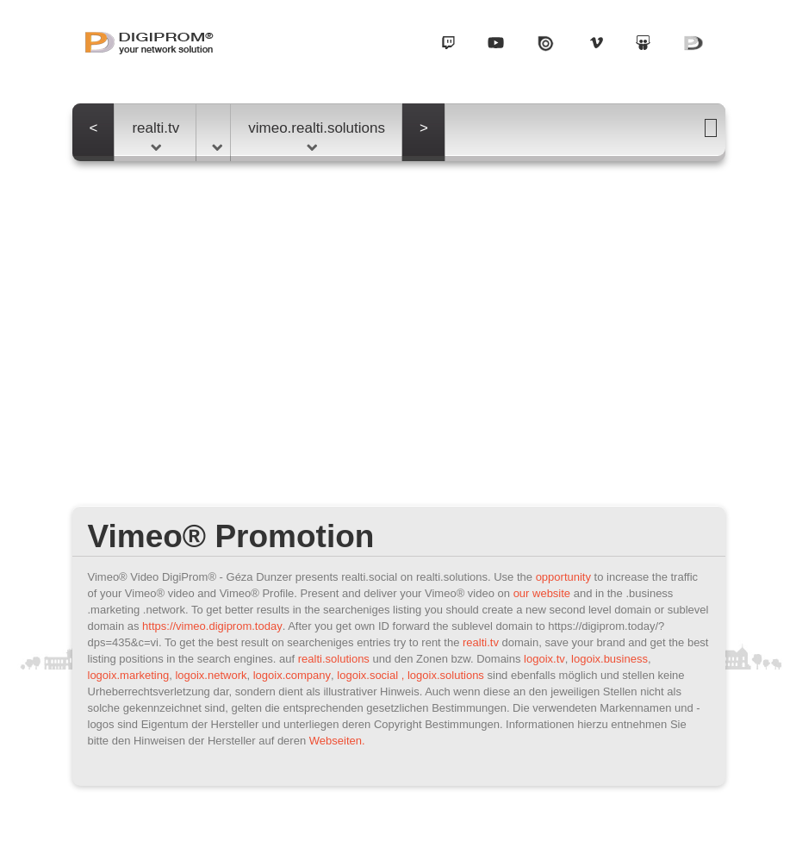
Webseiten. (337, 740)
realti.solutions (334, 658)
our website (541, 593)
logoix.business (609, 658)
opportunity (563, 576)
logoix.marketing (129, 675)
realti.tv (155, 135)
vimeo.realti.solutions (316, 135)
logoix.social (367, 675)
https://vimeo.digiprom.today (212, 626)
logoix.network (210, 675)
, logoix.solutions (442, 675)
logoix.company (292, 675)
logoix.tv (544, 658)
